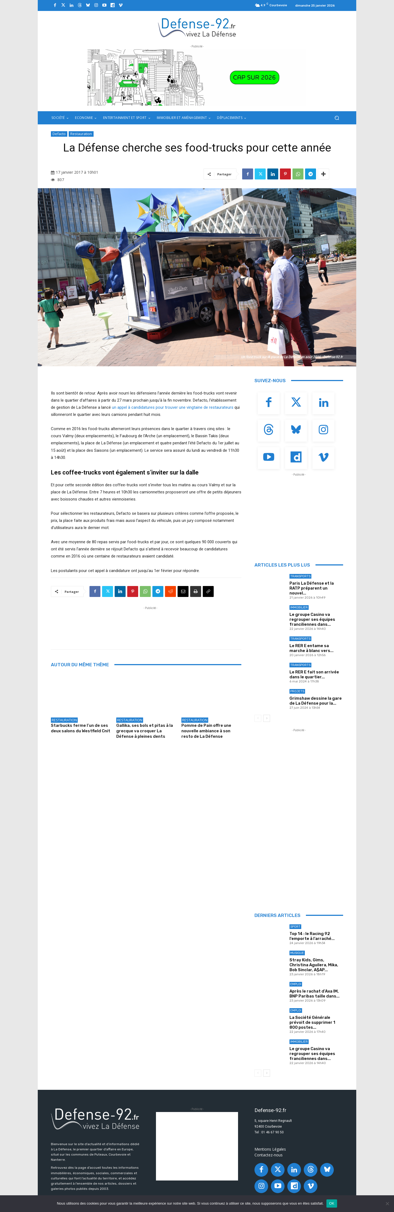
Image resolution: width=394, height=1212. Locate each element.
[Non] (387, 1203)
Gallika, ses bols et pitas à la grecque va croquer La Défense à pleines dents (144, 731)
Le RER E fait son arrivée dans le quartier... (314, 674)
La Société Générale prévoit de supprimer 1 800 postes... (312, 1022)
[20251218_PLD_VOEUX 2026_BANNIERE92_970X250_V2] (197, 77)
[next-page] (266, 718)
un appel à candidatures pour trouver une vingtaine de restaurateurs (172, 407)
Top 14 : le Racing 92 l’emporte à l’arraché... (312, 936)
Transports (300, 576)
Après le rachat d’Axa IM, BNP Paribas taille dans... (314, 994)
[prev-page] (257, 718)
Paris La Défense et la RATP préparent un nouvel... (311, 588)
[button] (336, 118)
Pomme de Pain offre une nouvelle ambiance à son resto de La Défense (206, 731)
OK (331, 1203)
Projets (297, 691)
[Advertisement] (150, 623)
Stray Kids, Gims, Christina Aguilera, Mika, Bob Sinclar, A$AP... (313, 964)
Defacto (59, 134)
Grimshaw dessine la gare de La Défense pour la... (315, 701)
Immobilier (299, 607)
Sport (295, 926)
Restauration (81, 134)
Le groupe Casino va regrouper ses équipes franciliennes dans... (312, 619)
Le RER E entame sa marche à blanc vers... (311, 648)
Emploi (295, 984)
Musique (297, 953)
